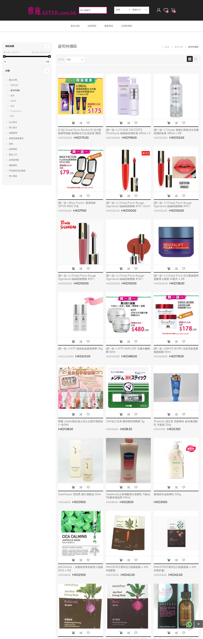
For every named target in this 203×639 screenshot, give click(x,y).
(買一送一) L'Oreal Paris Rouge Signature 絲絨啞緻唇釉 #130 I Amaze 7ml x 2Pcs (125, 280)
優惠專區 (13, 166)
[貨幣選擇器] (123, 10)
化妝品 (13, 102)
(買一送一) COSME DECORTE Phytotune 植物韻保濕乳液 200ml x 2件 (128, 134)
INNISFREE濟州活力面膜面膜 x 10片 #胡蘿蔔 (127, 570)
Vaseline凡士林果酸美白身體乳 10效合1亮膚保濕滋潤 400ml (128, 497)
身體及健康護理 (16, 139)
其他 (11, 145)
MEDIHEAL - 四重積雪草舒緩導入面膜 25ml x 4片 (80, 570)
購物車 (171, 10)
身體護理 (13, 134)
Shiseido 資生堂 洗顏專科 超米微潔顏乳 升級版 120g (176, 424)
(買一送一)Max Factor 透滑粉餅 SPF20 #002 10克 (77, 205)
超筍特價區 (15, 91)
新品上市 (13, 155)
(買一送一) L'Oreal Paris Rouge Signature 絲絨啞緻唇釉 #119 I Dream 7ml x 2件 (173, 207)
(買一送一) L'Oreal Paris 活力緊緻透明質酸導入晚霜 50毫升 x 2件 (176, 278)
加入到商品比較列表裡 (80, 123)
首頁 (167, 48)
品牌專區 (13, 150)
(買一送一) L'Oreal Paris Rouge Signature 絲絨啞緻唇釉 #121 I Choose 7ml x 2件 (77, 280)
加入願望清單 (88, 123)
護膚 (12, 96)
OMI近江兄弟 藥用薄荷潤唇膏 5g (125, 422)
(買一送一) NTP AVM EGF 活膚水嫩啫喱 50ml (128, 351)
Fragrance (15, 112)
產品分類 (13, 81)
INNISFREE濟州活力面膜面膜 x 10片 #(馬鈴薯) (175, 570)
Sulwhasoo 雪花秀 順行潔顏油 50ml (79, 495)
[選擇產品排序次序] (75, 60)
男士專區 (13, 177)
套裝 (12, 107)
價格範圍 (9, 47)
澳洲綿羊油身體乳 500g (167, 495)
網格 (190, 60)
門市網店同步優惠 (17, 172)
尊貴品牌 (14, 86)
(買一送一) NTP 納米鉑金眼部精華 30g (80, 349)
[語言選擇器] (140, 10)
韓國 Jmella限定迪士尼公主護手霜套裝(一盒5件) (80, 424)
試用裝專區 (14, 161)
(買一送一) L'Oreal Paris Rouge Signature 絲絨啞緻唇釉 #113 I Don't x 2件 (128, 207)
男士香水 (13, 128)
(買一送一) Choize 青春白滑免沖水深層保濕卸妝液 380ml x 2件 (176, 133)
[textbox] (93, 10)
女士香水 (13, 123)
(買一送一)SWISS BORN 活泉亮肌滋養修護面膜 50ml (176, 351)
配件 (12, 117)
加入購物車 (73, 123)
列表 (196, 60)
